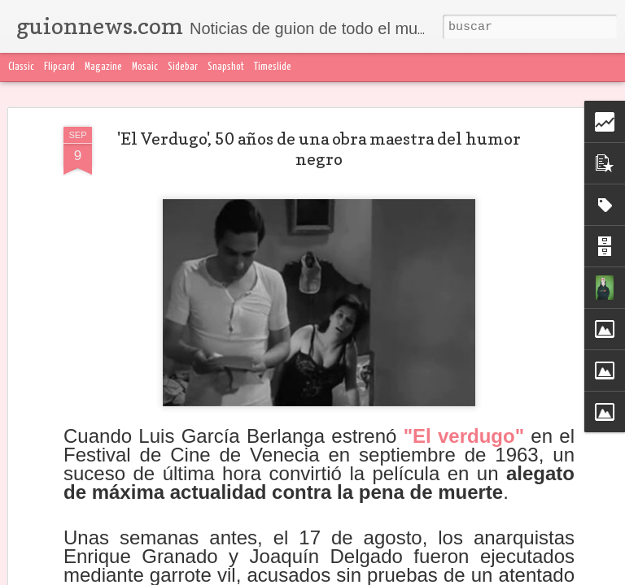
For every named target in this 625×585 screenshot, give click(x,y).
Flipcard (59, 67)
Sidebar (183, 67)
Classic (21, 67)
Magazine (103, 67)
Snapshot (226, 67)
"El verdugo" (464, 436)
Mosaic (145, 67)
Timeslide (272, 67)
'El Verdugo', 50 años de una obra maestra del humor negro (319, 149)
